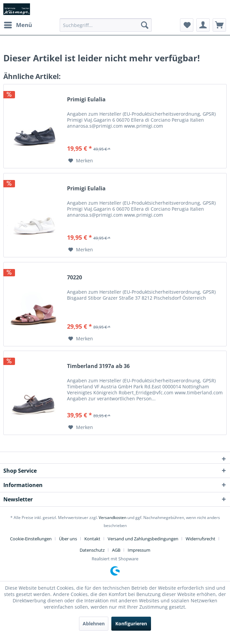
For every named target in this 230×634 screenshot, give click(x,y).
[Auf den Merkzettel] (80, 161)
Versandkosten (112, 517)
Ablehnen (94, 623)
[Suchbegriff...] (106, 25)
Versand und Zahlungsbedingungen (143, 539)
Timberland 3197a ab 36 (98, 366)
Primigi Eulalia (86, 99)
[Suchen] (145, 25)
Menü (18, 24)
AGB (116, 550)
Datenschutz (92, 550)
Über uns (68, 539)
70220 (74, 277)
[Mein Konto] (203, 25)
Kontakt (92, 539)
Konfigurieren (131, 623)
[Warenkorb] (219, 25)
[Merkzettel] (186, 25)
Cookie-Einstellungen (31, 539)
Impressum (139, 550)
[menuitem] (17, 25)
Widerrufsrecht (200, 539)
